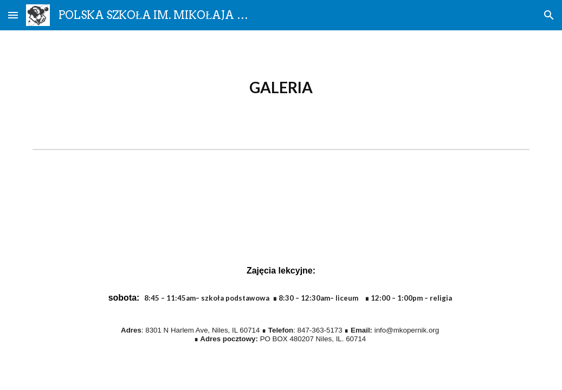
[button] (13, 15)
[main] (281, 87)
